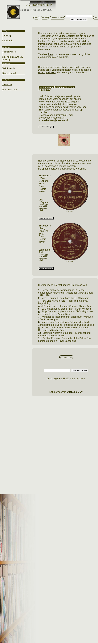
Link (50, 54)
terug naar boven (66, 357)
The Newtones (9, 52)
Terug (36, 18)
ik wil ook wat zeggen (46, 127)
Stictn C (75, 392)
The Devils (7, 84)
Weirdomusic (8, 68)
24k (40, 206)
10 (39, 333)
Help (45, 206)
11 (39, 338)
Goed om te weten (57, 18)
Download (43, 208)
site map (45, 18)
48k (46, 205)
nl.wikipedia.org (47, 72)
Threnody (6, 35)
